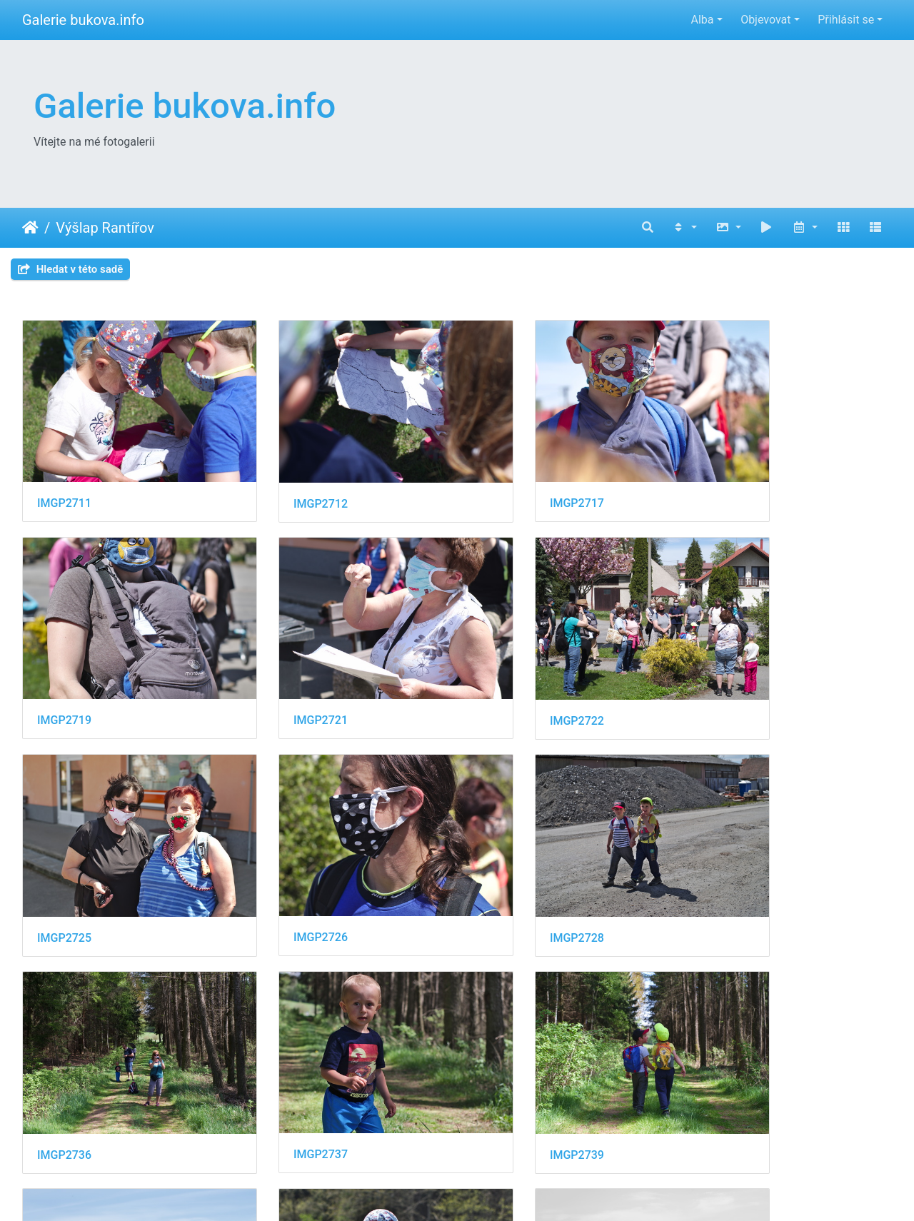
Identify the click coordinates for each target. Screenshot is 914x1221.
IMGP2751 (510, 1062)
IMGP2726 (732, 673)
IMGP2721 (64, 673)
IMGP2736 (287, 868)
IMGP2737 (510, 867)
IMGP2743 (287, 1061)
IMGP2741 (64, 1061)
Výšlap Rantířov (105, 227)
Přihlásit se (846, 19)
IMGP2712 (287, 481)
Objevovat (765, 19)
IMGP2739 (732, 868)
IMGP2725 (510, 674)
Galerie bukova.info (83, 20)
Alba (701, 19)
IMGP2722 (287, 674)
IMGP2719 (732, 480)
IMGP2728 (64, 868)
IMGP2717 (510, 480)
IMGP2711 (64, 480)
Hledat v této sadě (70, 269)
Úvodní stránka (30, 227)
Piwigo (533, 1190)
